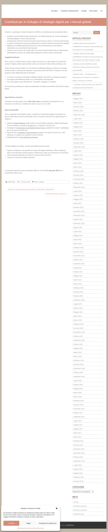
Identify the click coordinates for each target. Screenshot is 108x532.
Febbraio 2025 (79, 139)
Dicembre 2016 (79, 449)
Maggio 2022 (78, 235)
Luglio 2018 (78, 380)
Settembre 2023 (79, 187)
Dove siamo (93, 11)
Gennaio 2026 (78, 107)
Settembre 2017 (79, 417)
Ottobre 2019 (78, 336)
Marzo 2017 (78, 437)
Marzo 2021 (78, 284)
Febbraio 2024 (79, 171)
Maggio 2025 (78, 127)
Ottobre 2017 (78, 413)
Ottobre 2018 (78, 372)
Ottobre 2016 (78, 457)
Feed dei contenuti (80, 506)
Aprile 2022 (77, 239)
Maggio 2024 (78, 159)
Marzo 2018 (78, 397)
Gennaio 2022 (78, 252)
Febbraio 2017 (79, 441)
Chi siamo (54, 11)
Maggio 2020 (78, 312)
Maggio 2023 (78, 199)
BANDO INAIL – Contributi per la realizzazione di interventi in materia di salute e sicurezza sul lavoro (85, 77)
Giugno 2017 (78, 425)
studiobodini (11, 182)
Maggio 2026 (78, 98)
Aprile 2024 (77, 163)
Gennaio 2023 (78, 207)
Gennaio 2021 (78, 292)
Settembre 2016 (79, 461)
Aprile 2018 (77, 392)
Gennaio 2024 (78, 175)
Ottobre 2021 (78, 260)
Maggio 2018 (78, 388)
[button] (57, 508)
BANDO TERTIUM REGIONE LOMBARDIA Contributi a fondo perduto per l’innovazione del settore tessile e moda (87, 57)
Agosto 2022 (78, 227)
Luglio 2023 (78, 191)
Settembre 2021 (79, 264)
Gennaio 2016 (78, 481)
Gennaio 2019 (78, 364)
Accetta (11, 523)
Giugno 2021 (78, 272)
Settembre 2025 (79, 115)
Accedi (76, 502)
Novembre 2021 (79, 256)
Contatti (84, 11)
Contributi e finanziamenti (69, 11)
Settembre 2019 (79, 340)
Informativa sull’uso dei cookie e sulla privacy (30, 528)
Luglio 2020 (78, 304)
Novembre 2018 (79, 368)
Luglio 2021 (78, 268)
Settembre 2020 (79, 300)
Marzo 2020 (78, 320)
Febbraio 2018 (79, 401)
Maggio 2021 (78, 276)
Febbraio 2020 (79, 324)
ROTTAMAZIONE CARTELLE (57, 194)
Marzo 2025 (78, 135)
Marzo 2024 (78, 167)
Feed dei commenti (80, 510)
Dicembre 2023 (79, 179)
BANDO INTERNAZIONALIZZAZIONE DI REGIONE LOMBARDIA (30, 189)
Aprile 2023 (77, 203)
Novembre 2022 (79, 215)
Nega (28, 523)
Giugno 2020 (78, 308)
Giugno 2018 (78, 384)
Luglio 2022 (78, 231)
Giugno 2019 (78, 344)
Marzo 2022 (78, 243)
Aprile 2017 (77, 433)
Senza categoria (39, 182)
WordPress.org (79, 514)
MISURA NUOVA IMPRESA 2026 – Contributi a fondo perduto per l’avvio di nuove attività (86, 67)
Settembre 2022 (79, 223)
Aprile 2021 (77, 280)
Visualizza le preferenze (48, 523)
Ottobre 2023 (78, 183)
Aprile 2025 (77, 131)
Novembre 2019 (79, 332)
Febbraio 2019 (79, 360)
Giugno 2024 (78, 155)
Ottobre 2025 (78, 111)
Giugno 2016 (78, 469)
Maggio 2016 (78, 473)
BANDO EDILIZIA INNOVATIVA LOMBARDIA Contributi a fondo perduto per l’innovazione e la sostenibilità (87, 47)
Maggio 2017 (78, 429)
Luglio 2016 (78, 465)
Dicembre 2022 (79, 211)
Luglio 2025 (78, 119)
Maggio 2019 (78, 348)
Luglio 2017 (78, 421)
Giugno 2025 (78, 123)
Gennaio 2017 (78, 445)
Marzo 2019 (78, 356)
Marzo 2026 (78, 102)
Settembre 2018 (79, 376)
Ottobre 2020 (78, 296)
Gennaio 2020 (78, 328)
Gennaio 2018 (78, 405)
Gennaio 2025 (78, 143)
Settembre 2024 (79, 147)
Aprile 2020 (77, 316)
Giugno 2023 (78, 195)
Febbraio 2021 (79, 288)
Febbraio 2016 (79, 477)
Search (97, 32)
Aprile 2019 (77, 352)
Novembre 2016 (79, 453)
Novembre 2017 (79, 409)
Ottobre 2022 (78, 219)
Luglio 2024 (78, 151)
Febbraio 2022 (79, 247)
